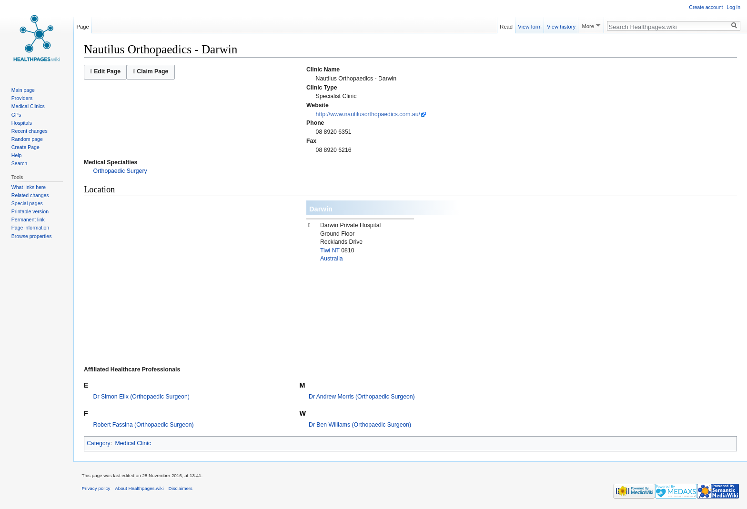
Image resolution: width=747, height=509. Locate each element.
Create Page (25, 147)
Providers (21, 98)
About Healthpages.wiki (139, 488)
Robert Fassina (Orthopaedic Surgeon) (143, 424)
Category (99, 443)
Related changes (30, 195)
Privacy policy (96, 488)
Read (506, 25)
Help (16, 155)
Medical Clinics (28, 106)
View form (530, 25)
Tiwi (325, 250)
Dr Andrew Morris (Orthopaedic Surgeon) (362, 396)
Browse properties (31, 236)
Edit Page (105, 71)
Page (83, 25)
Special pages (27, 203)
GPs (16, 115)
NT (336, 250)
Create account (706, 7)
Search (19, 163)
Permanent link (28, 219)
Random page (27, 139)
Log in (733, 7)
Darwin (321, 209)
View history (561, 25)
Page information (30, 227)
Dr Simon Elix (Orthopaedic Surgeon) (141, 396)
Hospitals (21, 123)
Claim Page (150, 71)
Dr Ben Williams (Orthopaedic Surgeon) (360, 424)
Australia (331, 258)
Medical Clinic (133, 443)
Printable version (30, 211)
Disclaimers (180, 488)
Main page (23, 90)
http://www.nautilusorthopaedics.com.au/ (368, 114)
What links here (28, 187)
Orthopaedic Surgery (120, 171)
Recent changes (29, 131)
